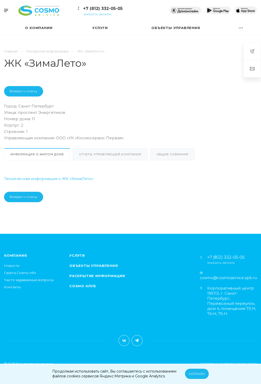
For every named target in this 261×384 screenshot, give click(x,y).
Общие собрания (172, 154)
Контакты (12, 287)
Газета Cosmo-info (20, 273)
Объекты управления (93, 266)
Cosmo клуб (82, 286)
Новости (11, 266)
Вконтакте (124, 340)
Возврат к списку (23, 91)
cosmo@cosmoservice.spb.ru (228, 277)
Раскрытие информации (97, 276)
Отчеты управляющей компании (110, 154)
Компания (15, 255)
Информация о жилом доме (37, 154)
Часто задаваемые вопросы (29, 280)
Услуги (77, 255)
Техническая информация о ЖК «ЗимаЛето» (48, 178)
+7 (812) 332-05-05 (103, 8)
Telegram (137, 340)
